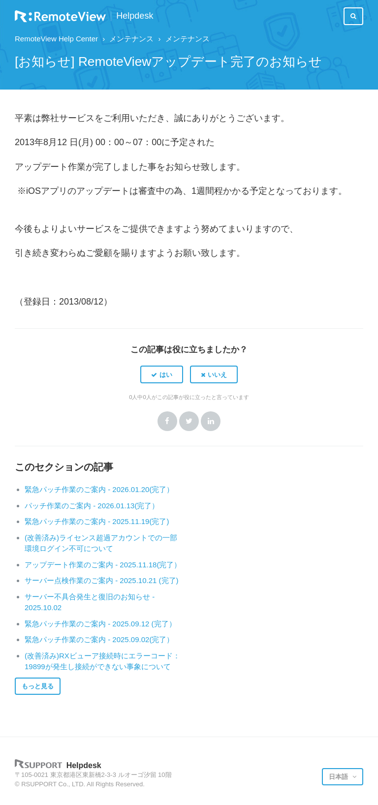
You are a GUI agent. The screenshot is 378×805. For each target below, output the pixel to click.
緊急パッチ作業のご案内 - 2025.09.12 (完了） (100, 623)
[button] (161, 374)
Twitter (189, 421)
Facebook (167, 421)
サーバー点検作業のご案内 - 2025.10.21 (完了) (102, 580)
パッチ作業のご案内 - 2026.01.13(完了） (92, 505)
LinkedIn (210, 421)
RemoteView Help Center (56, 38)
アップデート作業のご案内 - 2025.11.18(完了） (103, 564)
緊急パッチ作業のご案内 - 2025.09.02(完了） (99, 639)
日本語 (339, 776)
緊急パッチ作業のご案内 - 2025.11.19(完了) (97, 521)
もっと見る (38, 686)
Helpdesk (134, 16)
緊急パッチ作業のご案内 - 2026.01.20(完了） (99, 489)
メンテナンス (131, 38)
